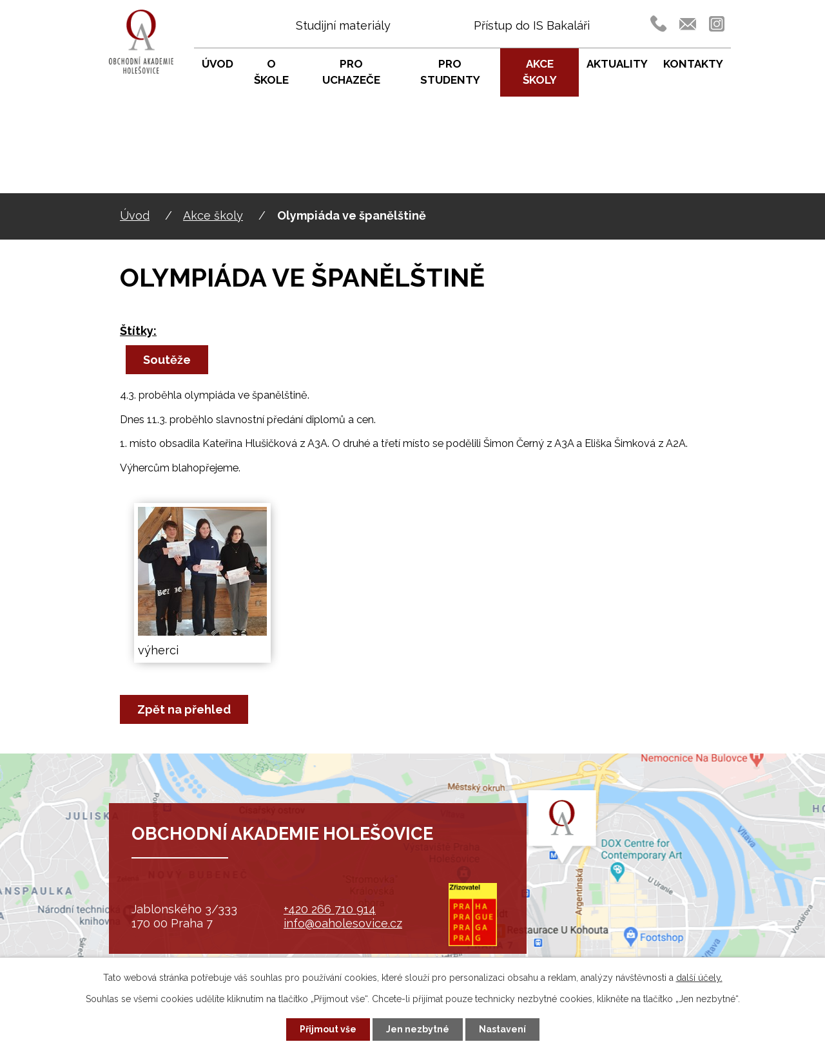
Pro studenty (450, 72)
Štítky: (138, 330)
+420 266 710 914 (330, 909)
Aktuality (617, 63)
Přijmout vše (328, 1029)
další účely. (699, 977)
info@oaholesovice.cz (343, 923)
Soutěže (167, 359)
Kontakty (693, 63)
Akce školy (213, 215)
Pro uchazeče (351, 72)
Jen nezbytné (417, 1029)
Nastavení (502, 1029)
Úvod (135, 215)
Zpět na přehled (184, 709)
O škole (271, 72)
